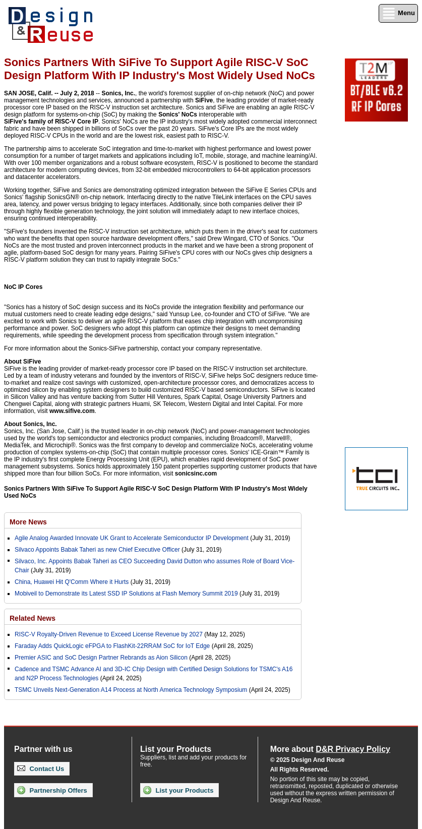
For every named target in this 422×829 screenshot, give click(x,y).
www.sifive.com (72, 410)
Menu (398, 13)
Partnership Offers (52, 790)
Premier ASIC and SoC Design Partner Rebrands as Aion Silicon (102, 657)
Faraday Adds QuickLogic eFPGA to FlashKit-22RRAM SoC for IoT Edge (112, 645)
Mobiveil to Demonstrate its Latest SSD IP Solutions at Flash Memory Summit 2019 (126, 593)
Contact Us (40, 769)
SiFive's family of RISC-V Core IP (51, 121)
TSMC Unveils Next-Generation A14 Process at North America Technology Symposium (131, 689)
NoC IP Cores (23, 286)
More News (28, 522)
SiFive (204, 100)
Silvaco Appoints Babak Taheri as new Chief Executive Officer (97, 549)
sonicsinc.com (196, 473)
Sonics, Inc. (118, 93)
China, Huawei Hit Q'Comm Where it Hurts (73, 581)
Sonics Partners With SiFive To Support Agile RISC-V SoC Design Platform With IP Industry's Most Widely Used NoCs (156, 492)
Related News (32, 618)
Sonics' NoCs (177, 114)
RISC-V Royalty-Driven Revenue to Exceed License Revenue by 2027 (109, 634)
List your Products (178, 790)
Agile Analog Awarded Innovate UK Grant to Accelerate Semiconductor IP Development (132, 538)
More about (330, 749)
